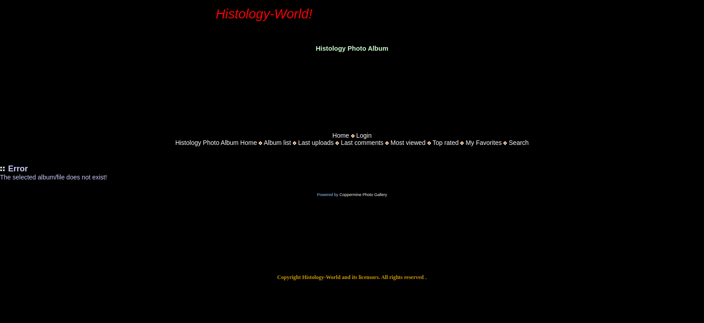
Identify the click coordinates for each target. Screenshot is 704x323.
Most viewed (408, 142)
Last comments (362, 142)
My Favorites (484, 142)
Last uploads (316, 142)
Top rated (445, 142)
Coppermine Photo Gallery (363, 194)
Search (518, 142)
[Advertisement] (352, 89)
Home (340, 135)
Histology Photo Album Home (216, 142)
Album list (277, 142)
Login (363, 135)
